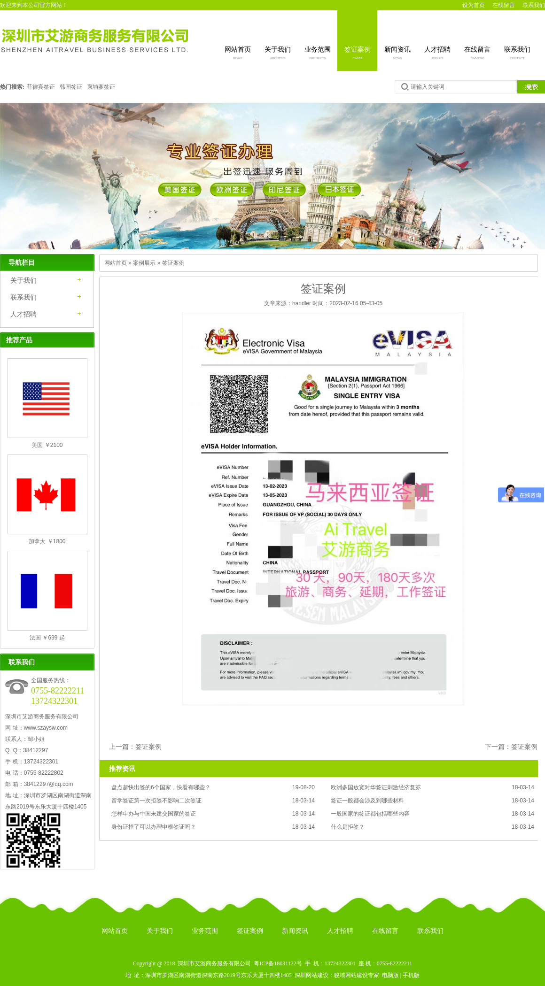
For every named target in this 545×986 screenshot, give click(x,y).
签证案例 (357, 54)
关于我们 (278, 54)
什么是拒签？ (348, 827)
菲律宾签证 (41, 87)
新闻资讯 (397, 54)
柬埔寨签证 (101, 87)
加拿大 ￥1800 (47, 541)
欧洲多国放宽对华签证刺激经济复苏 (376, 787)
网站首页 (238, 54)
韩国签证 (71, 87)
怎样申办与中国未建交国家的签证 (153, 813)
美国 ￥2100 (46, 445)
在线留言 (503, 5)
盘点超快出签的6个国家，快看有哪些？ (160, 787)
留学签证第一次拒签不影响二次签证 (156, 800)
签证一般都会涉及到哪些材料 (367, 800)
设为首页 (473, 5)
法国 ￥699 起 (47, 637)
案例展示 (144, 263)
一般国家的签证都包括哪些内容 (370, 813)
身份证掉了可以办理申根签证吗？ (153, 827)
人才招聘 (437, 54)
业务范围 (317, 54)
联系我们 (533, 5)
